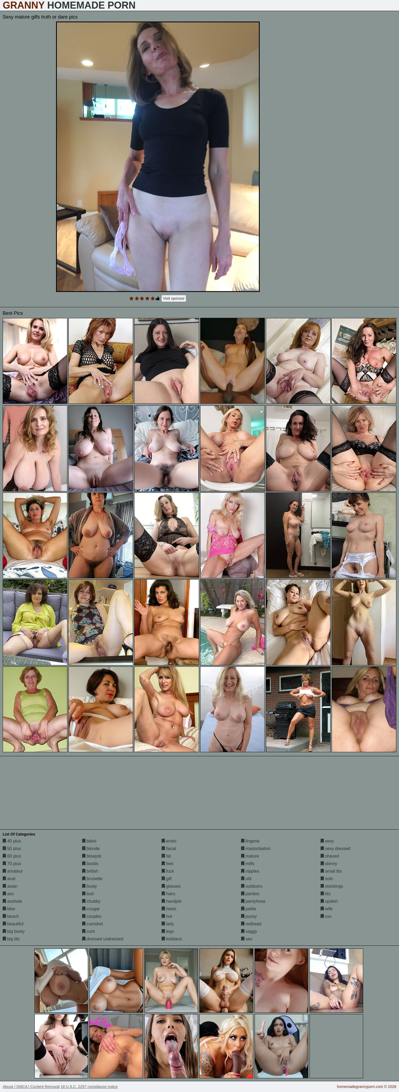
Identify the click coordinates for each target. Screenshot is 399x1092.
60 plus (12, 856)
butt (88, 893)
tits (326, 893)
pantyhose (253, 901)
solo (327, 878)
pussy (249, 916)
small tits (331, 871)
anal (9, 878)
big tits (11, 939)
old (246, 878)
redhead (251, 924)
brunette (92, 878)
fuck (168, 871)
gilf (167, 878)
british (90, 871)
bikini (89, 841)
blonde (91, 848)
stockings (332, 886)
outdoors (251, 886)
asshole (12, 901)
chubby (91, 901)
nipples (250, 871)
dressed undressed (102, 939)
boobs (90, 863)
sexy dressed (336, 848)
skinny (329, 863)
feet (167, 863)
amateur (13, 871)
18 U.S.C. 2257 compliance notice (89, 1086)
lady (168, 924)
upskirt (329, 901)
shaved (330, 856)
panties (250, 893)
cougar (91, 909)
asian (10, 886)
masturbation (255, 848)
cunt (88, 931)
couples (92, 916)
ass (8, 893)
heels (169, 909)
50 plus (12, 848)
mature (250, 856)
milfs (247, 863)
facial (169, 848)
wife (327, 909)
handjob (171, 901)
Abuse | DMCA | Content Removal (31, 1086)
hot (167, 916)
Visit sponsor (174, 298)
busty (89, 886)
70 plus (12, 863)
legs (168, 931)
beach (11, 916)
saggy (249, 931)
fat (166, 856)
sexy (327, 841)
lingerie (250, 841)
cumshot (92, 924)
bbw (9, 909)
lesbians (172, 939)
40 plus (12, 841)
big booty (14, 931)
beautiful (13, 924)
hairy (168, 893)
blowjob (91, 856)
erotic (169, 841)
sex (246, 939)
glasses (171, 886)
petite (248, 909)
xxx (326, 916)
